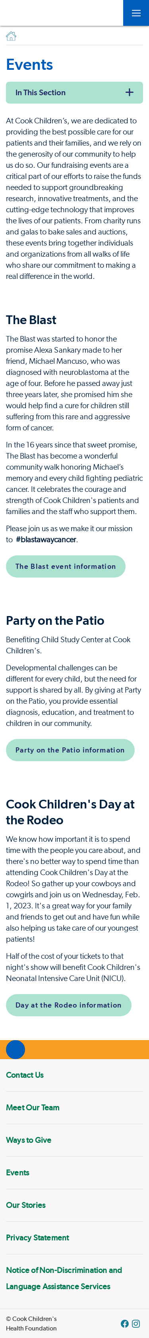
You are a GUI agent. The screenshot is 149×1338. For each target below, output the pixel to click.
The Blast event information (65, 566)
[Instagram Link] (136, 1324)
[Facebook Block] (125, 1324)
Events (17, 1172)
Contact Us (24, 1075)
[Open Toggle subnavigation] (136, 13)
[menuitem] (74, 1075)
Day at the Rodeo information (68, 1005)
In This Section (40, 92)
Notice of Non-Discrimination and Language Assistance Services (64, 1278)
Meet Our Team (33, 1107)
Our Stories (25, 1205)
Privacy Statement (37, 1237)
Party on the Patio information (70, 750)
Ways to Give (28, 1140)
